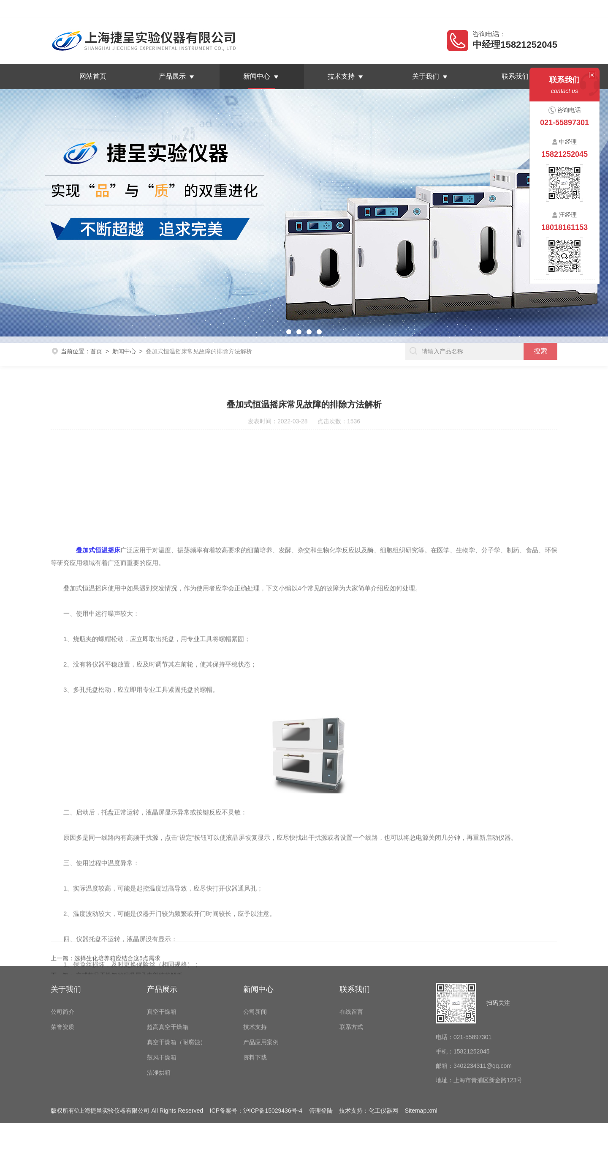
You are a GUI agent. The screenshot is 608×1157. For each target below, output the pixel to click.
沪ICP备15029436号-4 (272, 1056)
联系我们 (548, 8)
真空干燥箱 (161, 958)
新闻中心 (257, 76)
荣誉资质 (62, 973)
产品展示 (175, 76)
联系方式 (351, 973)
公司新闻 (255, 958)
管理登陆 (321, 1056)
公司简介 (62, 958)
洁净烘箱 (159, 1018)
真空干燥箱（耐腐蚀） (176, 988)
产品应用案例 (261, 988)
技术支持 (340, 76)
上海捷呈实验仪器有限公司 (112, 8)
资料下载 (255, 1003)
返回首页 (483, 8)
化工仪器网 (383, 1056)
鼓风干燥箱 (161, 1003)
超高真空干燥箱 (167, 973)
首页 (96, 341)
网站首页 (97, 76)
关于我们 (423, 76)
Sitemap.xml (421, 1056)
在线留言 (516, 8)
